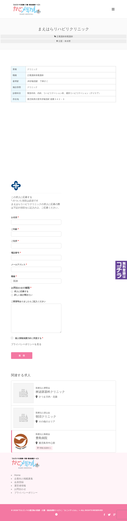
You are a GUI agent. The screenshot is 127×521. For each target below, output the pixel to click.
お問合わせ (20, 489)
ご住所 (15, 241)
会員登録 (19, 482)
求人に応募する (21, 291)
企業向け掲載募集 (23, 478)
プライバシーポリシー (26, 492)
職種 (14, 276)
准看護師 (69, 36)
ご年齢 (15, 229)
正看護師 (61, 36)
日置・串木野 (64, 41)
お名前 (15, 217)
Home (17, 475)
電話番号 (16, 252)
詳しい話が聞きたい (23, 295)
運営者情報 (20, 485)
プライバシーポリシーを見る (26, 344)
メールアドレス (19, 264)
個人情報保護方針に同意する (29, 338)
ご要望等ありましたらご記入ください (28, 301)
